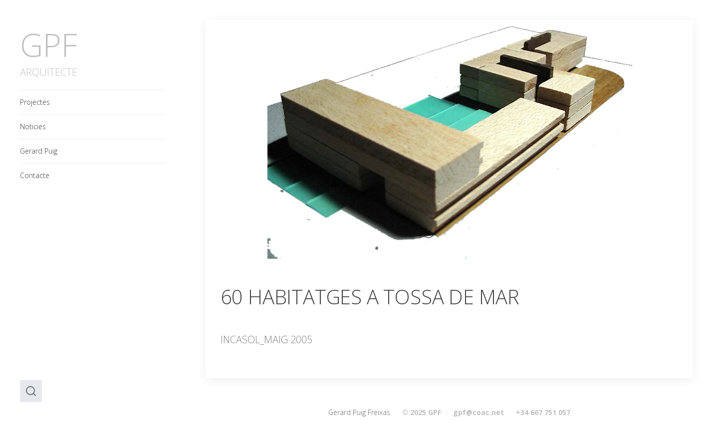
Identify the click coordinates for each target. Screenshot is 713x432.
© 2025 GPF (421, 412)
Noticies (33, 126)
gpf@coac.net (478, 412)
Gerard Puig (38, 151)
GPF (48, 44)
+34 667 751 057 (543, 412)
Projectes (35, 102)
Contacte (34, 175)
